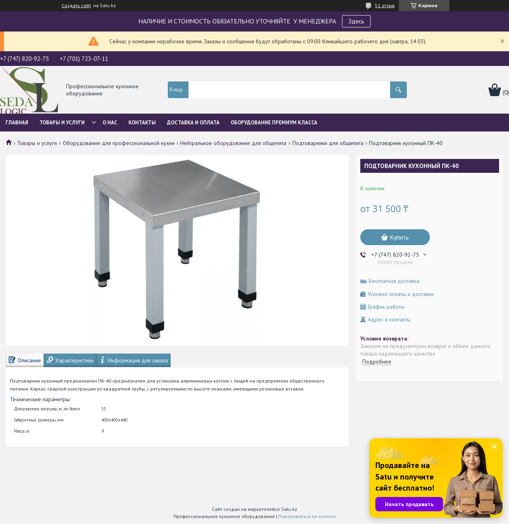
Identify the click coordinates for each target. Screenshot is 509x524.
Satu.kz (289, 509)
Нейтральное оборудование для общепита (233, 143)
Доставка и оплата (193, 122)
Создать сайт (76, 5)
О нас (110, 122)
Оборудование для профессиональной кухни (119, 143)
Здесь (356, 21)
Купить (399, 237)
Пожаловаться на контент (307, 516)
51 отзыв (385, 5)
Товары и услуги (62, 122)
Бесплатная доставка (394, 281)
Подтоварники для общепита (327, 143)
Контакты (142, 122)
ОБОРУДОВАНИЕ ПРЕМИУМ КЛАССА (274, 122)
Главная (17, 122)
